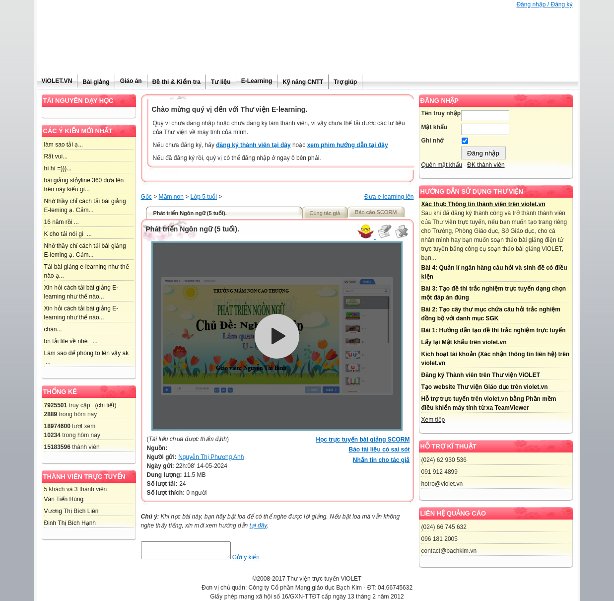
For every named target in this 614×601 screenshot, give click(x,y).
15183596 (57, 447)
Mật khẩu (434, 127)
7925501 (56, 405)
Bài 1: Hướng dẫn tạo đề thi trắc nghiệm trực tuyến (493, 330)
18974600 (57, 426)
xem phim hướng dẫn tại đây (347, 145)
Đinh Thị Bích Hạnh (70, 523)
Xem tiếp (433, 419)
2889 (51, 414)
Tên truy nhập (441, 113)
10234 (52, 435)
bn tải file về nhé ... (71, 341)
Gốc (146, 196)
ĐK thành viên (485, 164)
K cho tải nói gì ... (68, 233)
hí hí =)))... (58, 168)
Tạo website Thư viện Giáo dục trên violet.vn (484, 386)
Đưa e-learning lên (388, 196)
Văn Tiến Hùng (64, 499)
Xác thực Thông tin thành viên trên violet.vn (483, 204)
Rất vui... (56, 156)
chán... (53, 329)
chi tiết (106, 405)
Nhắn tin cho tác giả (381, 459)
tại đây (258, 525)
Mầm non (171, 196)
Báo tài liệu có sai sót (378, 449)
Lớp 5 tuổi (204, 196)
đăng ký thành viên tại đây (253, 145)
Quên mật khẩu (442, 164)
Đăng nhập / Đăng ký (544, 4)
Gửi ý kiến (256, 560)
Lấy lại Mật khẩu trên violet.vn (464, 342)
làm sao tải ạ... (63, 144)
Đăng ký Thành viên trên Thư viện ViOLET (480, 375)
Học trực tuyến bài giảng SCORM (362, 439)
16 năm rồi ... (61, 222)
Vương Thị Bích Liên (71, 511)
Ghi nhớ (432, 140)
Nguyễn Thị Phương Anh (211, 456)
